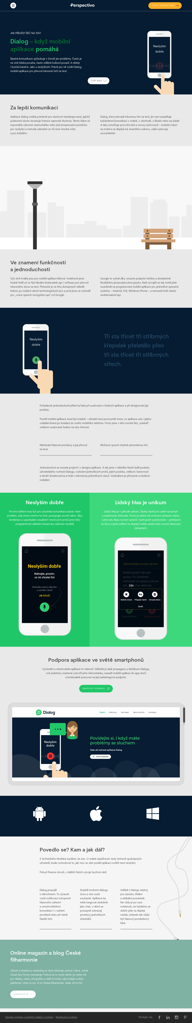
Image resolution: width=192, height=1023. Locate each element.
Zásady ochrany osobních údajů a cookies (29, 1017)
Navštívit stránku (96, 688)
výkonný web (165, 5)
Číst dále (99, 82)
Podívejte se (23, 994)
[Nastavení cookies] (66, 1017)
